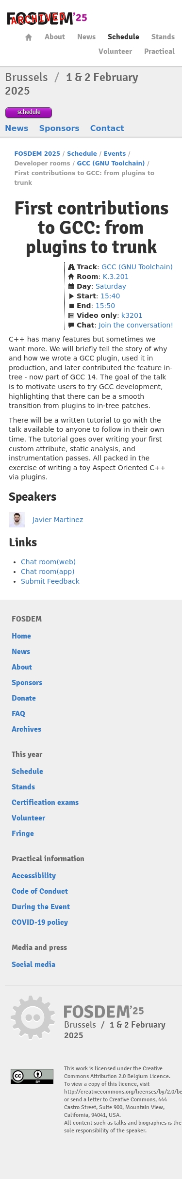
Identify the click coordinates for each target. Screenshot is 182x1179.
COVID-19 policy (40, 922)
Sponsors (59, 128)
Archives (26, 729)
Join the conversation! (136, 325)
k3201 (132, 315)
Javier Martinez (58, 520)
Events (115, 153)
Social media (33, 964)
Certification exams (45, 802)
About (55, 37)
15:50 (105, 306)
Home (29, 37)
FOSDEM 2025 (37, 153)
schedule (28, 111)
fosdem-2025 (47, 18)
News (86, 37)
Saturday (111, 286)
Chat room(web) (48, 562)
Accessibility (34, 876)
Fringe (23, 833)
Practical (159, 51)
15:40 (110, 296)
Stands (163, 37)
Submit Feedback (50, 581)
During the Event (41, 907)
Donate (24, 698)
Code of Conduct (40, 891)
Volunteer (115, 51)
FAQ (18, 714)
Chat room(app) (48, 571)
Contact (107, 128)
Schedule (123, 37)
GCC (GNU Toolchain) (111, 163)
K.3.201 (116, 276)
